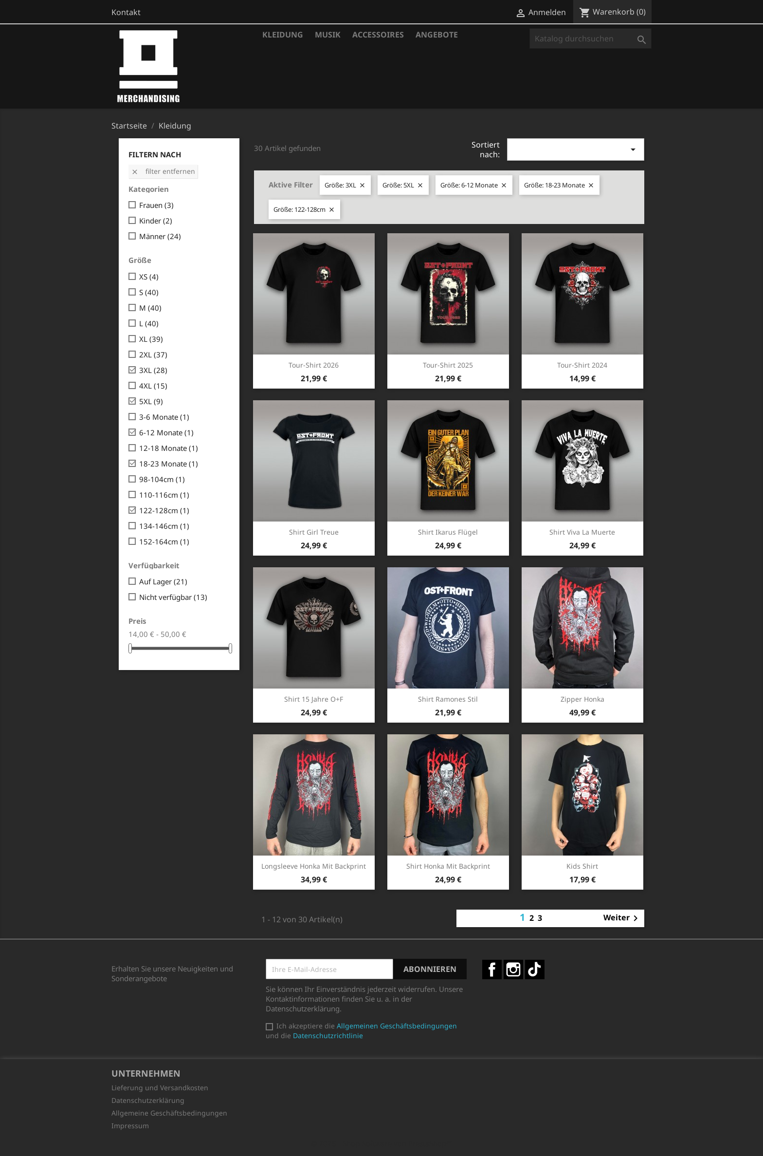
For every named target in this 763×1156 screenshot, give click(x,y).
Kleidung (282, 34)
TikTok (535, 969)
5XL (151, 401)
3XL (153, 370)
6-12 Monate (166, 432)
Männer (160, 236)
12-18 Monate (168, 448)
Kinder (155, 220)
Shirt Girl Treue (314, 532)
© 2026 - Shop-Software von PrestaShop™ (381, 1143)
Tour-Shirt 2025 (448, 365)
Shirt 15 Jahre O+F (313, 699)
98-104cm (162, 479)
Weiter (622, 918)
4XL (153, 386)
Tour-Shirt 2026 (314, 365)
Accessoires (378, 34)
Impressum (130, 1125)
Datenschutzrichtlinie (328, 1035)
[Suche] (590, 38)
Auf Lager (163, 581)
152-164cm (164, 541)
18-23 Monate (168, 463)
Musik (328, 34)
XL (151, 339)
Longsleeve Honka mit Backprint (313, 866)
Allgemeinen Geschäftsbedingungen (397, 1025)
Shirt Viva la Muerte (582, 532)
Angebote (437, 34)
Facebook (492, 969)
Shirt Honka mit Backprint (448, 866)
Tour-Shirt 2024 (582, 365)
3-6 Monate (164, 417)
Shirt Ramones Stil (448, 699)
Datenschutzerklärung (147, 1100)
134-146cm (164, 526)
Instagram (513, 969)
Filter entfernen (163, 171)
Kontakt (126, 12)
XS (149, 276)
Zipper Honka (582, 699)
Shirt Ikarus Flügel (448, 532)
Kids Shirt (582, 866)
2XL (153, 354)
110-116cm (164, 495)
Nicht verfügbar (173, 597)
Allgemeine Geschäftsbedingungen (169, 1113)
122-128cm (164, 510)
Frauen (156, 205)
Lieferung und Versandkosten (159, 1087)
